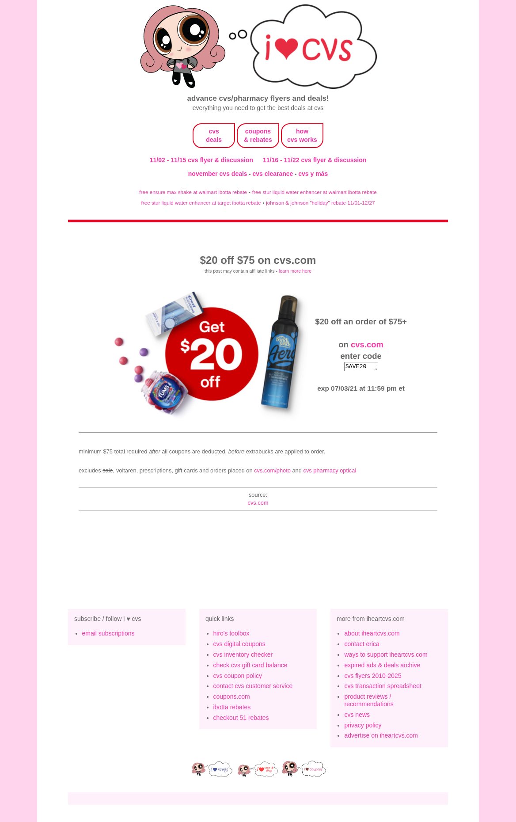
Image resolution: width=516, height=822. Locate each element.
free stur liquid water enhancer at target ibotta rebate (201, 203)
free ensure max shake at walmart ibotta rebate (193, 192)
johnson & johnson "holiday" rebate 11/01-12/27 (320, 203)
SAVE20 (360, 366)
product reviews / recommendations (368, 700)
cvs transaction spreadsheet (382, 685)
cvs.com (367, 344)
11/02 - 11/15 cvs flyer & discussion (201, 160)
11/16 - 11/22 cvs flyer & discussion (314, 160)
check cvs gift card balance (250, 665)
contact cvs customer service (253, 685)
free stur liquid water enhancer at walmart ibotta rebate (314, 192)
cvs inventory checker (243, 654)
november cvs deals (218, 173)
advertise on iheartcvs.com (381, 735)
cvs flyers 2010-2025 (372, 675)
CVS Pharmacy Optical (329, 470)
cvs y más (313, 173)
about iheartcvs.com (371, 633)
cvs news (357, 714)
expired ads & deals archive (382, 665)
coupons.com (231, 696)
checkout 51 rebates (241, 717)
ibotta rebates (232, 707)
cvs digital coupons (239, 643)
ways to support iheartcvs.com (385, 654)
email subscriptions (108, 633)
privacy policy (362, 725)
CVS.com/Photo (272, 470)
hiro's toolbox (231, 633)
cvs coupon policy (237, 675)
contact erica (361, 643)
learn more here (295, 271)
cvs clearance (274, 173)
